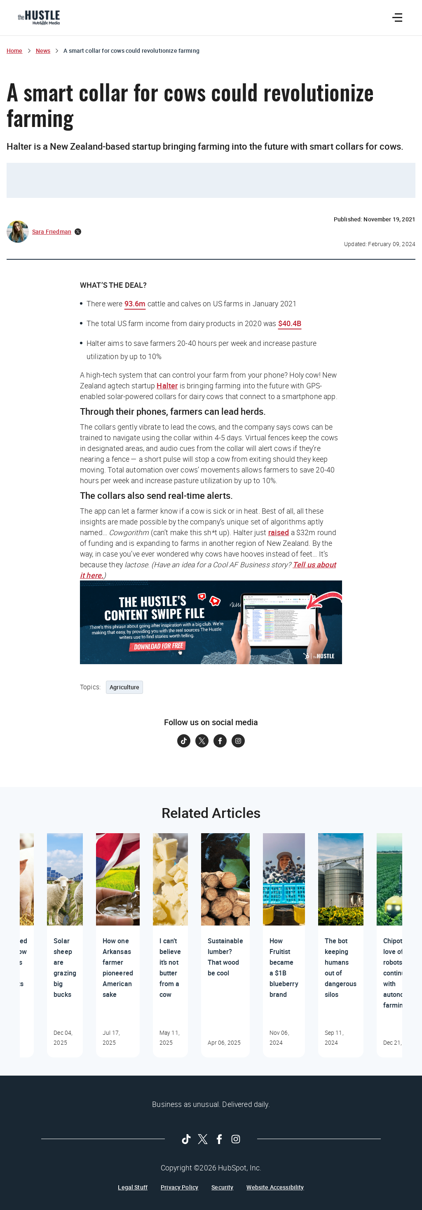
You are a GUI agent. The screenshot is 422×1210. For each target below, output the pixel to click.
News (43, 50)
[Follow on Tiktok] (183, 740)
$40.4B (290, 323)
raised (278, 532)
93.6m (135, 303)
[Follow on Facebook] (220, 740)
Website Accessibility (275, 1187)
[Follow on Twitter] (202, 740)
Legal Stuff (133, 1187)
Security (222, 1187)
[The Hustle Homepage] (38, 17)
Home (15, 50)
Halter (167, 385)
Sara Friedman (51, 231)
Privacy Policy (179, 1187)
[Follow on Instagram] (238, 740)
